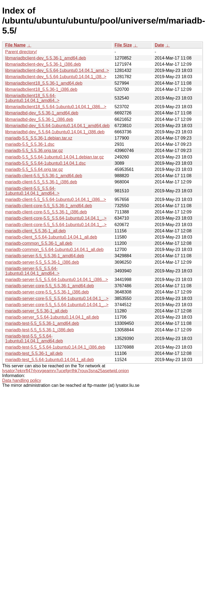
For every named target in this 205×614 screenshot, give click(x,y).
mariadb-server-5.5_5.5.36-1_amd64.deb (44, 255)
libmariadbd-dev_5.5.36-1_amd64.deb (41, 113)
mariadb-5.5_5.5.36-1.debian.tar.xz (38, 138)
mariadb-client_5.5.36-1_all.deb (35, 231)
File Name (15, 45)
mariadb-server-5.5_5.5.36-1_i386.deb (42, 262)
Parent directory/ (21, 51)
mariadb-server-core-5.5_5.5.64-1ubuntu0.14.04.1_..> (56, 298)
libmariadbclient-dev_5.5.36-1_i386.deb (43, 64)
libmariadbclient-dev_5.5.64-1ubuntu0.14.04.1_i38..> (55, 76)
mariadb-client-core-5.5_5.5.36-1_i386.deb (46, 212)
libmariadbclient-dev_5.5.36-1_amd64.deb (45, 58)
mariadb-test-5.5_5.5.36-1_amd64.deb (42, 323)
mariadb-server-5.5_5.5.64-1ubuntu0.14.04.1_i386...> (56, 279)
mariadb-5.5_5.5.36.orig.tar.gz (34, 150)
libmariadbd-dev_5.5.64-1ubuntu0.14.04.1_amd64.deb (57, 125)
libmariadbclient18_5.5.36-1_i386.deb (41, 89)
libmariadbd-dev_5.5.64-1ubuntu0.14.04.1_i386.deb (54, 132)
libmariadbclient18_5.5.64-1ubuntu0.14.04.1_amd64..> (32, 98)
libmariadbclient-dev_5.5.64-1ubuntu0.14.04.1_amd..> (57, 70)
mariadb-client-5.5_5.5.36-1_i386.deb (41, 182)
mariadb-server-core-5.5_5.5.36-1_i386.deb (47, 292)
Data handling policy (21, 380)
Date (159, 45)
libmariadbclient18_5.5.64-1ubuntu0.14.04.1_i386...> (55, 106)
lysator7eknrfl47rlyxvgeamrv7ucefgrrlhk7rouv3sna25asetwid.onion (65, 370)
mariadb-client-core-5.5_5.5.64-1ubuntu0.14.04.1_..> (56, 218)
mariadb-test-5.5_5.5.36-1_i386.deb (39, 330)
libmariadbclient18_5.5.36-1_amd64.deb (43, 83)
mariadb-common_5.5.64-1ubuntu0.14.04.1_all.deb (54, 249)
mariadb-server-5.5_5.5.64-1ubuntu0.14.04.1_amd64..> (32, 271)
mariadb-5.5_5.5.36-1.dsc (29, 144)
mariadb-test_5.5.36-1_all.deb (34, 353)
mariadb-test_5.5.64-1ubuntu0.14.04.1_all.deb (49, 359)
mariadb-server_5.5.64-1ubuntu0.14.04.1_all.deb (52, 317)
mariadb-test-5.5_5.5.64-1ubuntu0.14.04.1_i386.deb (55, 347)
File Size (123, 45)
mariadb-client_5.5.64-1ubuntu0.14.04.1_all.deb (51, 237)
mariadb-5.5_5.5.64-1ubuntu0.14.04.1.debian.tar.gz (54, 157)
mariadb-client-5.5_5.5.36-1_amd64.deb (43, 175)
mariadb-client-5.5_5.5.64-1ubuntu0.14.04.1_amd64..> (32, 191)
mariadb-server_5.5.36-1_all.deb (36, 311)
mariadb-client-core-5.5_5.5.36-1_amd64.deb (48, 205)
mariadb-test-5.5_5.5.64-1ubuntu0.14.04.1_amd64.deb (34, 338)
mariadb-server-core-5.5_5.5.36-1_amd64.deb (49, 285)
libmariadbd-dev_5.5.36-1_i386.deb (39, 119)
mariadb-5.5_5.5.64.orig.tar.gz (34, 169)
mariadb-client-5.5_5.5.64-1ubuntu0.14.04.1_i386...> (55, 199)
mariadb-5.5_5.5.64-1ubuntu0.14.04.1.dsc (45, 163)
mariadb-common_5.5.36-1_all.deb (38, 243)
